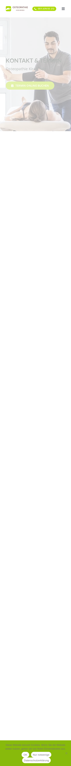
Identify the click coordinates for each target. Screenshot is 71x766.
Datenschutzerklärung (36, 760)
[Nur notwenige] (66, 753)
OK (25, 754)
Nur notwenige (41, 754)
